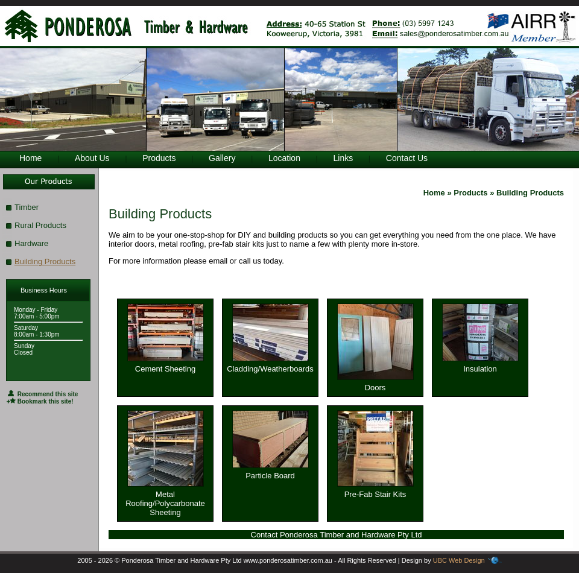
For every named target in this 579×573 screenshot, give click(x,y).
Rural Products (40, 225)
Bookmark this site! (40, 401)
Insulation (480, 365)
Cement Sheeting (165, 365)
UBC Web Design (459, 560)
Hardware (31, 243)
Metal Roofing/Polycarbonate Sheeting (165, 500)
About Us (92, 158)
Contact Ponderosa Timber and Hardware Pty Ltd (336, 534)
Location (284, 158)
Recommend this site (42, 394)
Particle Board (270, 472)
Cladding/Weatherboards (270, 365)
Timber (26, 207)
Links (343, 158)
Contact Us (407, 158)
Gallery (222, 158)
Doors (375, 384)
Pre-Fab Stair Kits (375, 491)
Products (159, 158)
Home (30, 158)
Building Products (44, 261)
